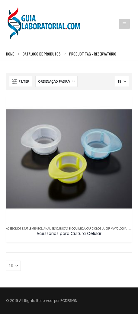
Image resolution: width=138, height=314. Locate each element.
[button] (124, 24)
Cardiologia (95, 228)
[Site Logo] (44, 23)
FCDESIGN (68, 300)
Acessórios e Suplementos (24, 228)
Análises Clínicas (55, 228)
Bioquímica (77, 228)
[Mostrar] (122, 81)
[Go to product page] (69, 159)
